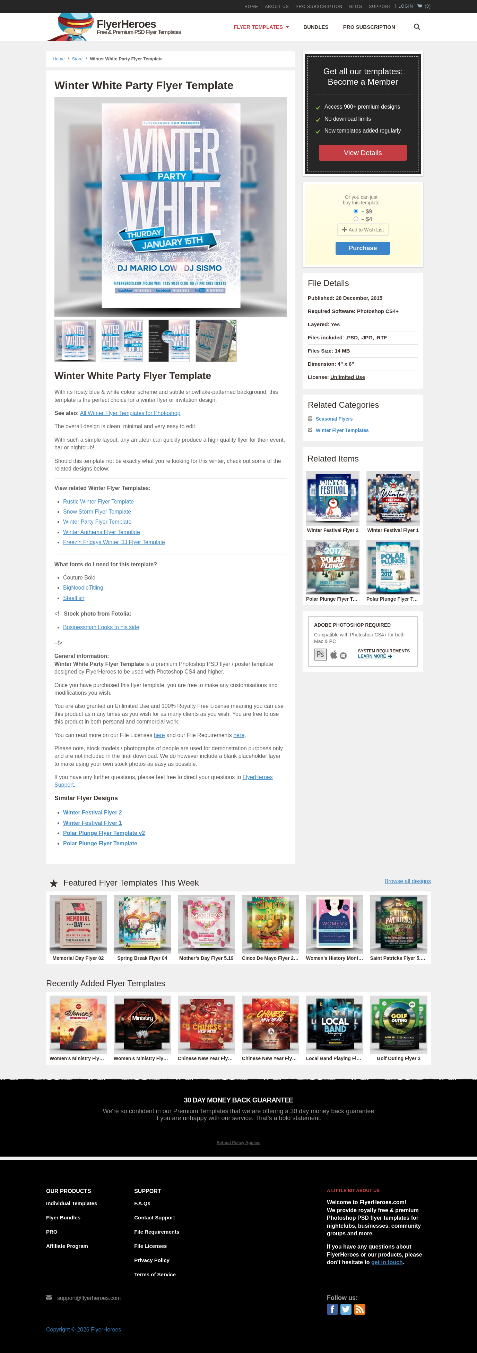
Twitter (346, 1309)
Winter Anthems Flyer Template (101, 532)
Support (380, 7)
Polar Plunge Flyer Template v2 (104, 833)
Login (405, 6)
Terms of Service (155, 1274)
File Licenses (150, 1246)
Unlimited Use (347, 377)
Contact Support (154, 1217)
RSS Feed (359, 1309)
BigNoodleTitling (83, 588)
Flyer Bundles (63, 1217)
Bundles (316, 27)
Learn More (375, 656)
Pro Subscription (369, 27)
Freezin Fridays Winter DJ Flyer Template (114, 542)
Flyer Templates (258, 27)
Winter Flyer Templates (342, 430)
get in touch (387, 1262)
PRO (52, 1232)
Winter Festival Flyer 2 (92, 812)
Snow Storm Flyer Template (97, 512)
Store (77, 58)
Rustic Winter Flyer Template (98, 502)
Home (251, 7)
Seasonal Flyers (334, 419)
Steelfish (73, 598)
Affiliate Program (67, 1246)
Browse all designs (408, 881)
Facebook (332, 1309)
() (424, 6)
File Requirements (156, 1232)
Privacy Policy (152, 1260)
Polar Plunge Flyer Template (100, 843)
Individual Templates (71, 1203)
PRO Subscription (319, 7)
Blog (355, 7)
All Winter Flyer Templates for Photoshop (130, 413)
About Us (277, 7)
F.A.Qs (142, 1203)
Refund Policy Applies (238, 1142)
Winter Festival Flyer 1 (92, 823)
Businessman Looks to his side (101, 627)
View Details (363, 153)
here (159, 735)
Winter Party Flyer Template (97, 522)
